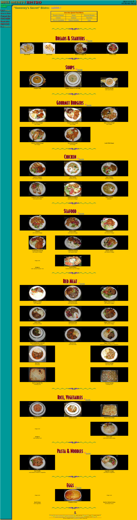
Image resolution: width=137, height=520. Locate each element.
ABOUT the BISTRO (59, 515)
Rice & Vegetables (58, 20)
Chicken (58, 17)
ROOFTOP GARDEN (80, 516)
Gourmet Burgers (89, 15)
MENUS (85, 515)
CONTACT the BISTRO (69, 515)
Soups (74, 15)
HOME (52, 515)
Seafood (73, 17)
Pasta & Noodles (73, 20)
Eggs (89, 20)
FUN (94, 516)
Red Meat (89, 17)
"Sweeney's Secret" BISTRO (60, 516)
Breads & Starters (58, 15)
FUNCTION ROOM (70, 516)
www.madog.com (77, 518)
